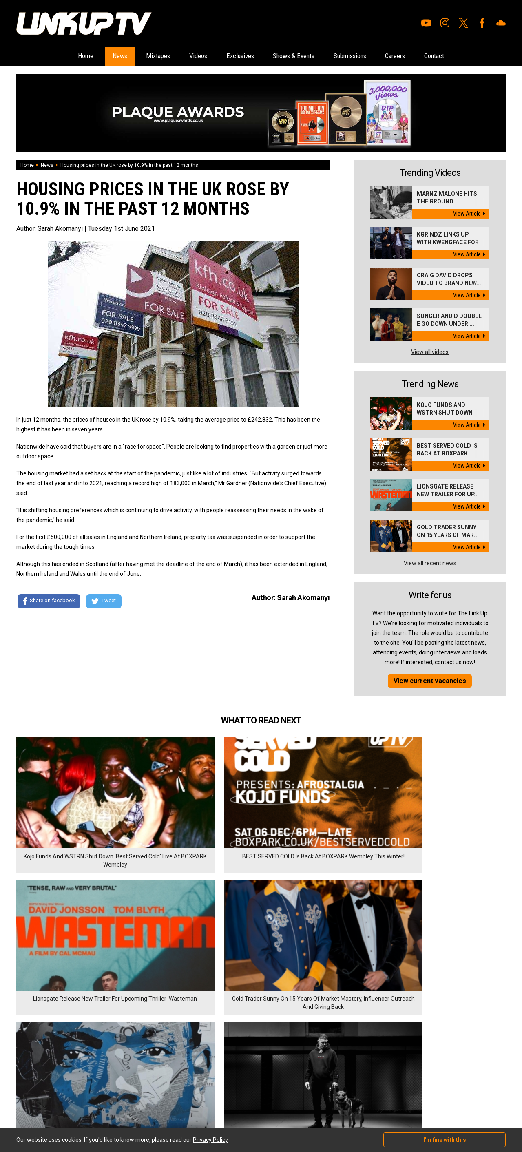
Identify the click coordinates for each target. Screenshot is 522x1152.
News (90, 56)
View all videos (430, 352)
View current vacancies (430, 681)
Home (49, 56)
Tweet (105, 602)
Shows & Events (299, 56)
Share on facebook (49, 602)
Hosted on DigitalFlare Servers (46, 1108)
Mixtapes (136, 56)
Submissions (367, 56)
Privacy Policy (106, 1058)
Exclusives (235, 56)
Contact (470, 56)
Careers (422, 56)
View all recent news (430, 563)
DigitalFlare (109, 1101)
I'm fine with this (444, 1140)
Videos (185, 56)
